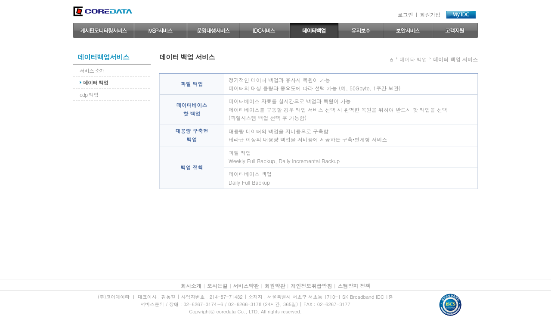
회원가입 (430, 14)
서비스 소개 (92, 70)
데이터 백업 (314, 30)
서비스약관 (246, 285)
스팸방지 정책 (353, 285)
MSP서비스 (160, 30)
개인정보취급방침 (311, 285)
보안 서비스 (408, 30)
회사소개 (191, 285)
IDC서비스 (264, 30)
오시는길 (217, 285)
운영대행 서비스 (213, 30)
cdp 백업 (89, 94)
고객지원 (455, 30)
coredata (102, 11)
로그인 (405, 14)
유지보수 (360, 30)
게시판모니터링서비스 (103, 30)
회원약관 (274, 285)
